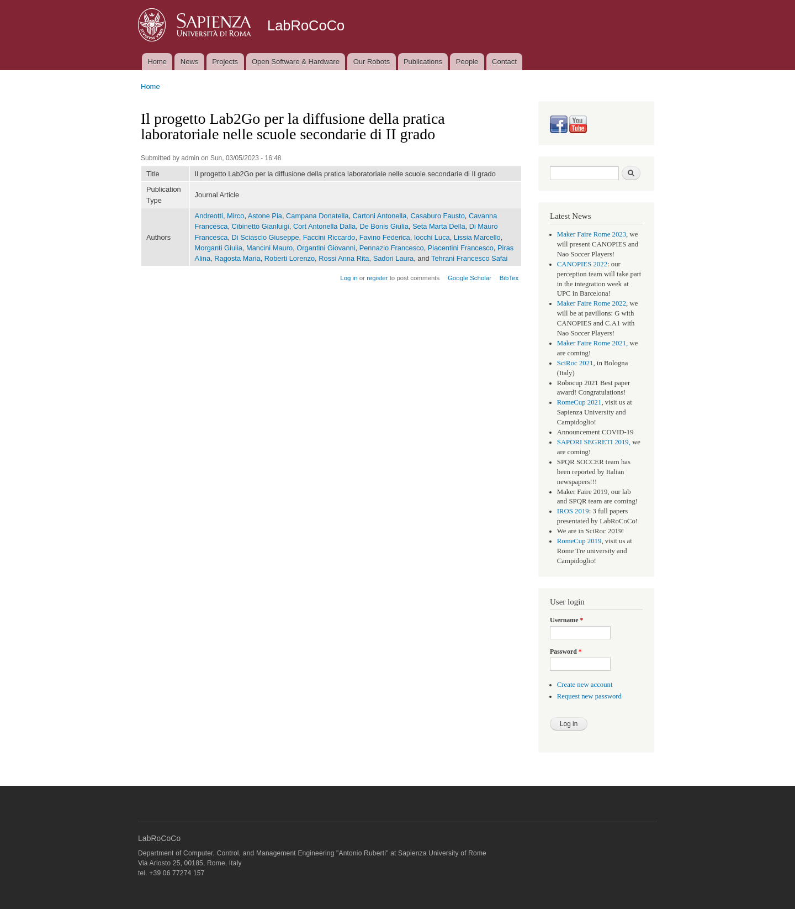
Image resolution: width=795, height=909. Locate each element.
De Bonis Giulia (383, 226)
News (190, 61)
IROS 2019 (573, 511)
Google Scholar (469, 278)
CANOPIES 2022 (582, 264)
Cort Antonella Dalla (324, 226)
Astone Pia (265, 216)
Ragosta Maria (237, 258)
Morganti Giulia (218, 248)
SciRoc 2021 (575, 363)
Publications (423, 61)
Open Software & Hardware (296, 61)
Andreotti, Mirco (220, 216)
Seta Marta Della (438, 226)
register (377, 278)
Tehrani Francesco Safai (469, 258)
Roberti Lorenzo (289, 258)
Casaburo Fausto (437, 216)
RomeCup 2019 (579, 541)
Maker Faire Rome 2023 (591, 234)
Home (157, 61)
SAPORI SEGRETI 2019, (593, 442)
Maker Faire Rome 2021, (592, 343)
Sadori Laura (393, 258)
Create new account (585, 685)
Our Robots (371, 61)
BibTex (509, 278)
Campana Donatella (317, 216)
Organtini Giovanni (325, 248)
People (467, 61)
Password (566, 651)
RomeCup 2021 (579, 402)
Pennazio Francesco (391, 248)
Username (566, 620)
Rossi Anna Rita (344, 258)
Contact (504, 61)
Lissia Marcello (477, 237)
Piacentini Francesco (461, 248)
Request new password (589, 696)
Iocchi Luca (432, 237)
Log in (348, 278)
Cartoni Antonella (380, 216)
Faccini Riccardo (329, 237)
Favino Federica (384, 237)
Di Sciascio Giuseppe (265, 237)
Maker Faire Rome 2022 (591, 303)
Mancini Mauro (269, 248)
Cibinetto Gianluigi (260, 226)
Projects (225, 61)
